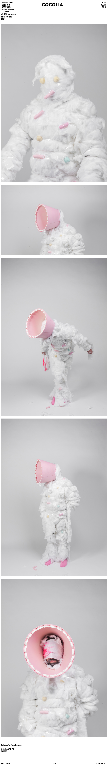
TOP (54, 764)
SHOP (4, 14)
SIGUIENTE (100, 764)
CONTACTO (7, 12)
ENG (104, 7)
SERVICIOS (7, 7)
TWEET (4, 751)
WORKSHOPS (8, 9)
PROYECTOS (7, 3)
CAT (104, 3)
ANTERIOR (5, 764)
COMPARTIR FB (7, 749)
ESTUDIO (6, 5)
